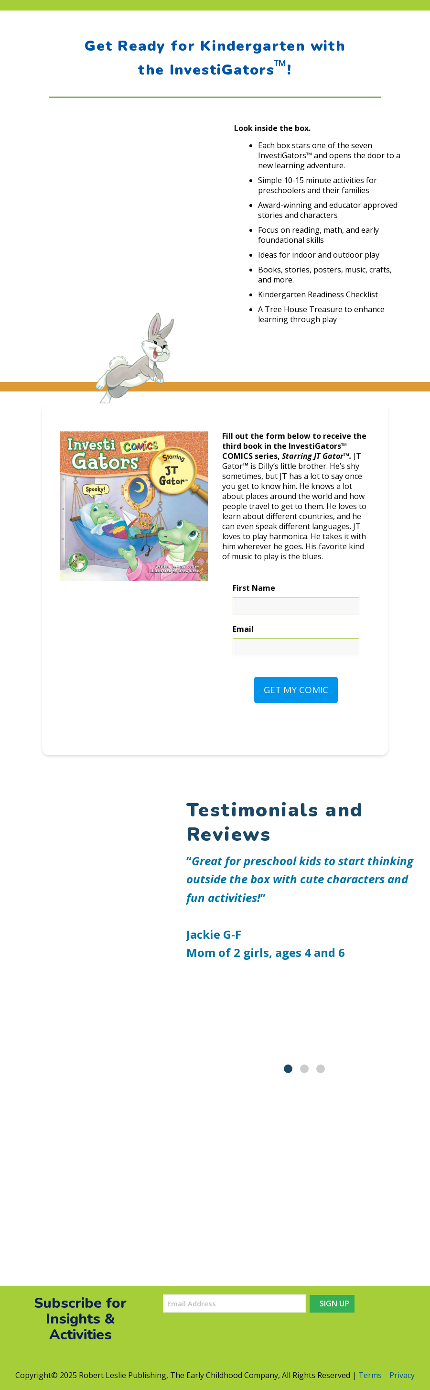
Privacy (402, 1375)
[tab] (288, 1069)
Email (243, 629)
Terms (370, 1375)
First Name (254, 588)
